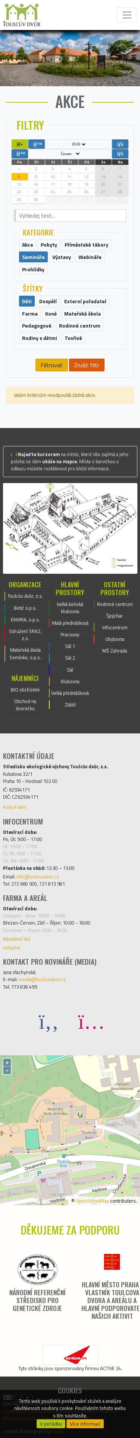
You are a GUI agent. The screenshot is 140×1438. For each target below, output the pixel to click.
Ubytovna (114, 639)
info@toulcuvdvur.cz (37, 876)
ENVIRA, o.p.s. (25, 619)
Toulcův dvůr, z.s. (25, 596)
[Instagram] (91, 1021)
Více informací (85, 1424)
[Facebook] (49, 1021)
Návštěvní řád (16, 939)
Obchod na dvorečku (25, 704)
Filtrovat (52, 365)
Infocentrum (115, 627)
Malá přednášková (70, 623)
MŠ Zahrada (114, 650)
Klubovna (70, 681)
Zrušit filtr (86, 365)
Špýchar (114, 615)
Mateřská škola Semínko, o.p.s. (25, 653)
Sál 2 (70, 657)
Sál (70, 669)
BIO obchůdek (25, 689)
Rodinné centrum (115, 604)
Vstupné (11, 947)
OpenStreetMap (92, 1201)
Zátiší (70, 704)
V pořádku (51, 1424)
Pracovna (69, 634)
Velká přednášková (70, 693)
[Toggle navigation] (126, 14)
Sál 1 (70, 646)
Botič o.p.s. (25, 608)
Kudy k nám (15, 807)
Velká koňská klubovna (70, 607)
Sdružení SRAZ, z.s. (25, 634)
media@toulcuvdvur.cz (42, 979)
